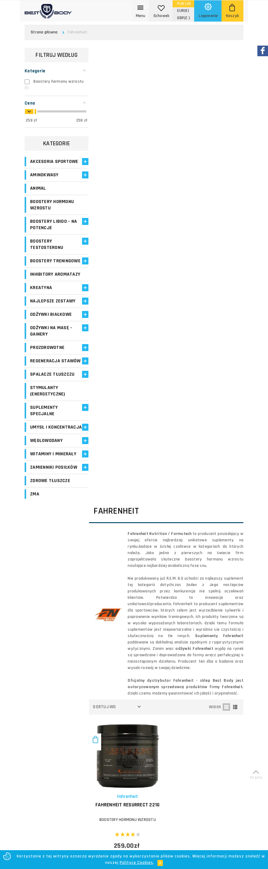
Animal (38, 194)
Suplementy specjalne (44, 436)
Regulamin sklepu (150, 737)
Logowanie (101, 673)
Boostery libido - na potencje (53, 231)
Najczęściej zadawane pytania (162, 715)
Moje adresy (103, 695)
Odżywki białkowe (51, 333)
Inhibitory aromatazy (43, 290)
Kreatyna (41, 307)
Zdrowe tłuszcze (50, 512)
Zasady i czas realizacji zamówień (155, 697)
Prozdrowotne (47, 367)
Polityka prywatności (153, 730)
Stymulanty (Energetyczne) (47, 416)
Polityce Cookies (136, 862)
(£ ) (183, 18)
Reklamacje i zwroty (152, 723)
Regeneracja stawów (45, 383)
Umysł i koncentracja (47, 456)
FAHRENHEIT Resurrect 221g (130, 352)
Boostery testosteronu (46, 250)
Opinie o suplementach (105, 719)
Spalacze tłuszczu (52, 400)
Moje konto (102, 680)
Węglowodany (46, 472)
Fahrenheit (130, 344)
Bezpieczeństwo (149, 744)
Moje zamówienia (108, 687)
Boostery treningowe (43, 270)
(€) (183, 10)
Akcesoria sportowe (41, 164)
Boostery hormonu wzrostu (52, 211)
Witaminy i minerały (53, 486)
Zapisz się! (134, 620)
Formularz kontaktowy (224, 733)
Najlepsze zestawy (52, 320)
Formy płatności (149, 708)
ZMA (34, 526)
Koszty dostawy (149, 687)
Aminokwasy (44, 181)
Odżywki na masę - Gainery (51, 350)
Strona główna (44, 32)
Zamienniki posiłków (53, 499)
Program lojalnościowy (104, 705)
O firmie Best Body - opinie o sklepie (161, 676)
